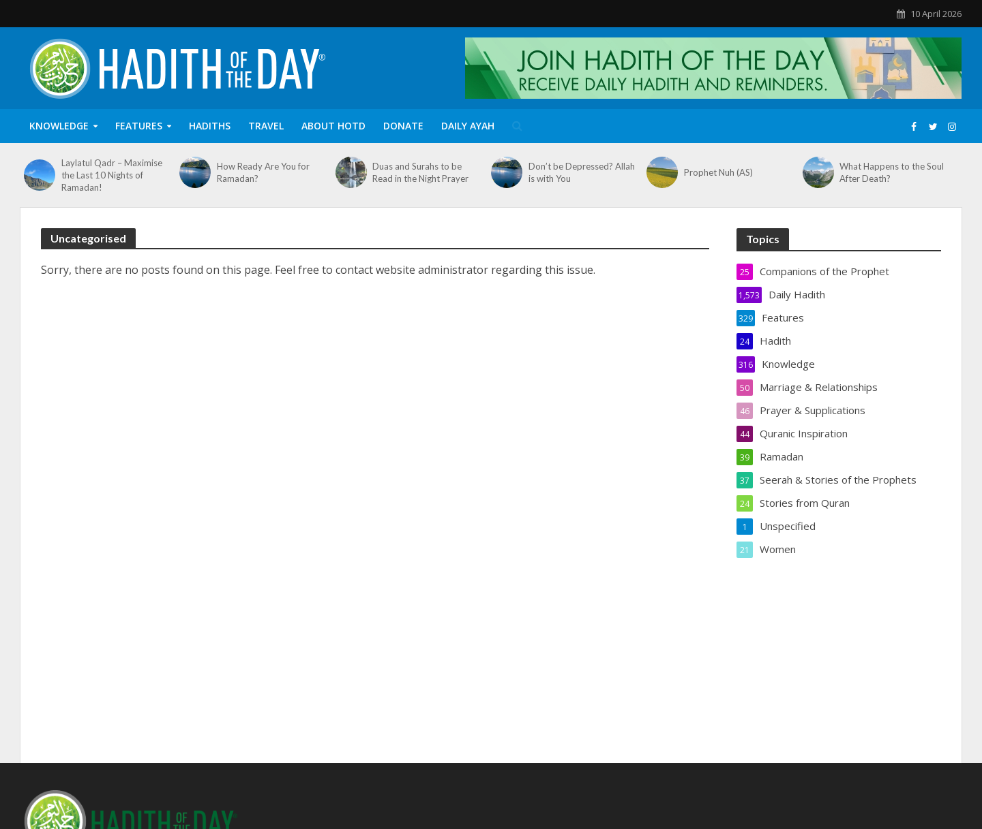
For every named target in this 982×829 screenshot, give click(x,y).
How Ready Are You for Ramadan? (263, 172)
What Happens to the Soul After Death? (891, 172)
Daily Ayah (467, 125)
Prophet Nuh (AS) (718, 172)
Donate (403, 125)
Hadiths (209, 125)
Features (138, 125)
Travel (266, 125)
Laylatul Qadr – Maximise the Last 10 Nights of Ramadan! (111, 175)
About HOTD (333, 125)
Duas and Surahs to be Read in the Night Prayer (420, 172)
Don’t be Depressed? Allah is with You (582, 172)
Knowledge (59, 125)
